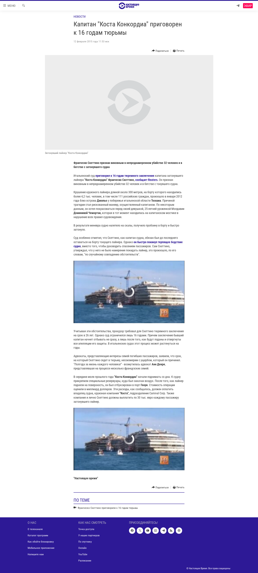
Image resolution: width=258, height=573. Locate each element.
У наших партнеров (89, 535)
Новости (80, 16)
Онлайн (82, 547)
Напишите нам (36, 554)
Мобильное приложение (41, 547)
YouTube (82, 554)
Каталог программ (38, 535)
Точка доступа (86, 529)
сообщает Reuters (146, 180)
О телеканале (35, 529)
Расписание (84, 560)
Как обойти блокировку (41, 541)
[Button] (160, 51)
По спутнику (85, 541)
